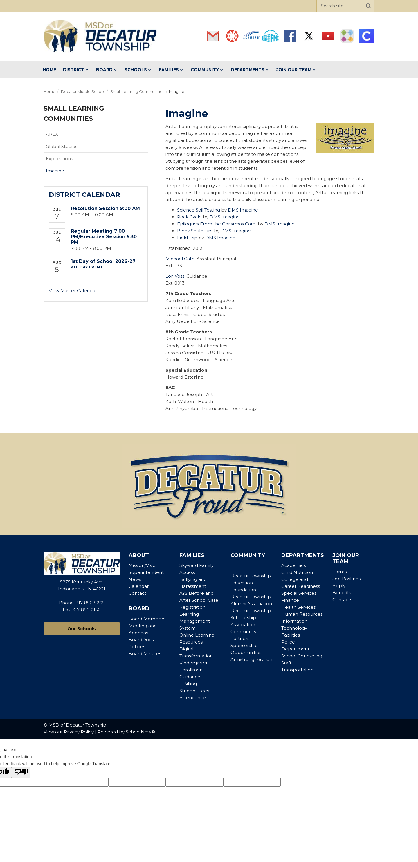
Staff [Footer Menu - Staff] (286, 663)
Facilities (290, 635)
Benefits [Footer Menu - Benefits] (341, 592)
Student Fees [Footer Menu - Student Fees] (194, 690)
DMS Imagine (243, 210)
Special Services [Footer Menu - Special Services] (298, 593)
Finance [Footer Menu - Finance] (290, 600)
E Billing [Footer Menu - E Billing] (188, 683)
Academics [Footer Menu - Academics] (293, 565)
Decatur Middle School (83, 91)
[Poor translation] (21, 772)
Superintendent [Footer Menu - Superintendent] (146, 572)
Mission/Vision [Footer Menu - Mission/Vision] (143, 565)
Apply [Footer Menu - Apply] (338, 585)
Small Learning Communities (137, 91)
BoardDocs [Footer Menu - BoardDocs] (141, 639)
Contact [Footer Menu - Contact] (137, 593)
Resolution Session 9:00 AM (105, 208)
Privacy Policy (79, 732)
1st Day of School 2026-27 (103, 261)
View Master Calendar (73, 290)
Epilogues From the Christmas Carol (217, 224)
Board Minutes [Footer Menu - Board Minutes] (145, 653)
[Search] (368, 6)
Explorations (59, 158)
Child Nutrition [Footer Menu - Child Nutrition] (297, 572)
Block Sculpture (195, 231)
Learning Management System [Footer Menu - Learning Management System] (194, 621)
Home (49, 91)
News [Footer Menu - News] (135, 579)
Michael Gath (179, 258)
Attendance (192, 697)
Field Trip (187, 238)
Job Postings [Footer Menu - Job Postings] (346, 578)
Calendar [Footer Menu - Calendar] (139, 586)
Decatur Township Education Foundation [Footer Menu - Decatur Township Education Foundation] (250, 582)
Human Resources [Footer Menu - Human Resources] (301, 614)
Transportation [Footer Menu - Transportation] (297, 670)
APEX (52, 134)
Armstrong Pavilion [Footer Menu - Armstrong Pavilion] (251, 659)
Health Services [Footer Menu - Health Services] (298, 607)
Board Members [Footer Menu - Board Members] (147, 618)
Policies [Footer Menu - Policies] (137, 646)
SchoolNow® (140, 732)
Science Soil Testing (198, 210)
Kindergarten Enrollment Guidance (194, 670)
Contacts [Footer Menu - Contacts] (342, 599)
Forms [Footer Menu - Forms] (339, 571)
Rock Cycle (189, 217)
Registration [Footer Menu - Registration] (192, 607)
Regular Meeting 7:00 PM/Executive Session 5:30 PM (104, 236)
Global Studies (61, 146)
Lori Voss (174, 276)
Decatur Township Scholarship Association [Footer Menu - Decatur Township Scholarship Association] (250, 617)
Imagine (55, 171)
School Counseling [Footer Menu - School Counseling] (301, 656)
